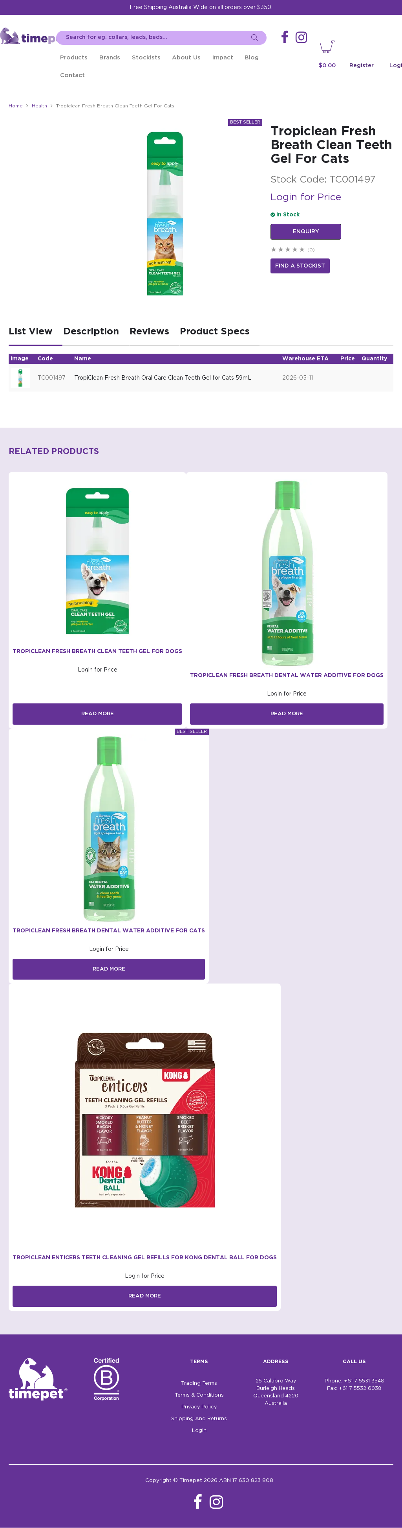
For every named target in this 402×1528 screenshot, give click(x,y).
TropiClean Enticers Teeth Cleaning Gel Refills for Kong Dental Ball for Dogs (145, 1258)
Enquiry (306, 231)
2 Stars (281, 249)
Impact (222, 57)
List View (31, 331)
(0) (311, 249)
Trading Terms (199, 1384)
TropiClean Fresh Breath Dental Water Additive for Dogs (287, 675)
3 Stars (288, 249)
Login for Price (305, 197)
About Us (186, 57)
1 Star (274, 249)
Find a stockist (300, 265)
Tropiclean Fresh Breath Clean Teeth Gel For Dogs (97, 651)
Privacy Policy (199, 1407)
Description (91, 331)
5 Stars (302, 249)
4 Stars (295, 249)
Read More (97, 714)
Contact (72, 75)
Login (199, 1431)
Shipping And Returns (199, 1419)
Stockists (146, 57)
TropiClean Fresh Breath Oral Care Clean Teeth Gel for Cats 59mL (162, 378)
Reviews (149, 331)
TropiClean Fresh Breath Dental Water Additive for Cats (109, 930)
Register (361, 65)
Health (39, 106)
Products (74, 57)
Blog (252, 57)
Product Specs (215, 331)
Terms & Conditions (199, 1395)
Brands (109, 57)
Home (16, 106)
